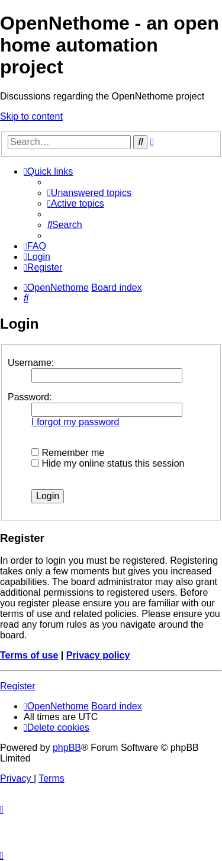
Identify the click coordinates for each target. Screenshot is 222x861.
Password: (30, 397)
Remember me (67, 453)
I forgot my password (75, 422)
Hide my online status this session (107, 463)
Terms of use (29, 655)
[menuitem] (89, 193)
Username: (31, 363)
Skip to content (31, 116)
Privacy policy (98, 655)
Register (18, 686)
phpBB (67, 748)
